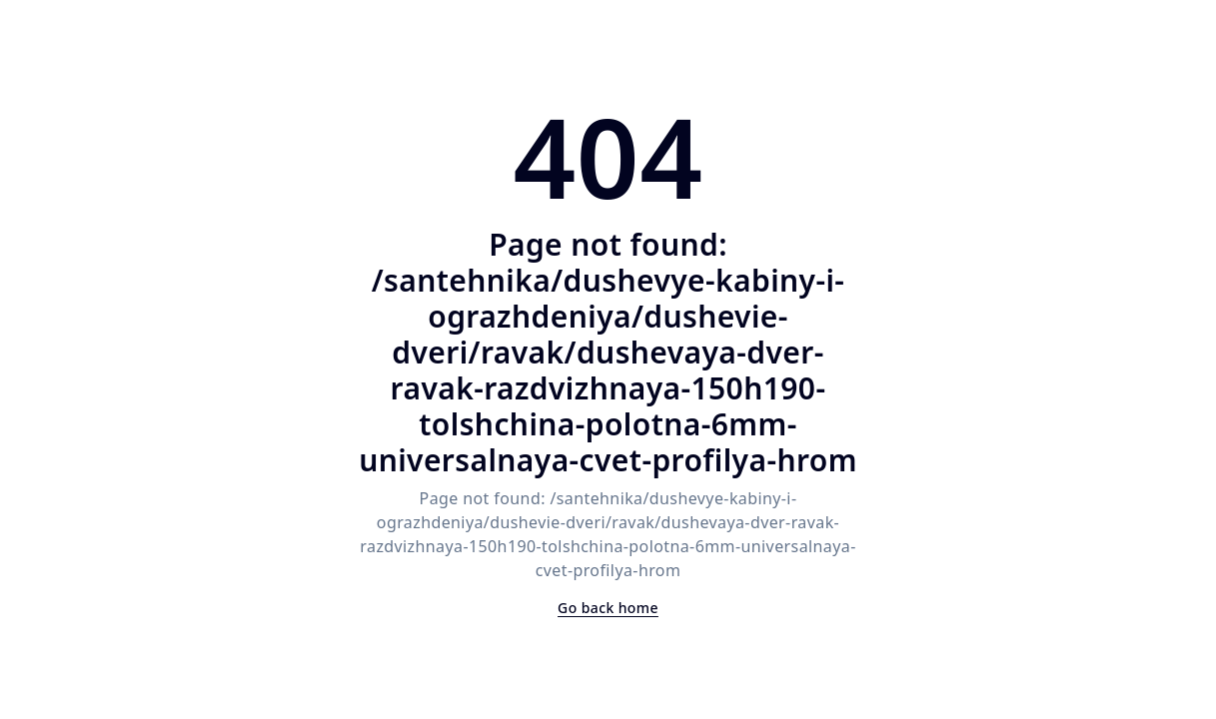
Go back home (608, 607)
